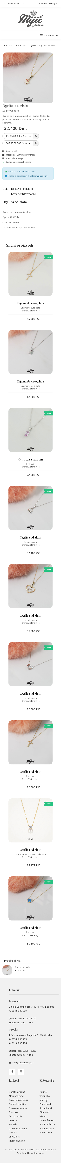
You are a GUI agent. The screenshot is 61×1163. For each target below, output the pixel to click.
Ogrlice (33, 45)
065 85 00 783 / (14, 3)
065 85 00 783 (19, 1039)
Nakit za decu (47, 1128)
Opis (5, 188)
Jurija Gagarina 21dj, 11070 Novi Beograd (32, 1006)
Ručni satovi (46, 1132)
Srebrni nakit (46, 1108)
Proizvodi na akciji (18, 1100)
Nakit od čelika (47, 1124)
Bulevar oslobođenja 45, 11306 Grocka (31, 1035)
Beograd (27, 162)
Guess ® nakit (47, 1120)
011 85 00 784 (19, 1043)
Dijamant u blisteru (45, 1114)
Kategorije (47, 1080)
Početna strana (17, 1091)
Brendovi (13, 1112)
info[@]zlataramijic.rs (23, 1062)
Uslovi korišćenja (18, 1128)
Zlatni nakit (21, 45)
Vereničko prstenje (45, 1098)
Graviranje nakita (18, 1108)
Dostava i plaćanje (22, 188)
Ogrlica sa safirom (30, 459)
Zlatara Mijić (17, 158)
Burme (43, 1091)
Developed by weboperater (30, 1153)
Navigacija (49, 35)
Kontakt (13, 1124)
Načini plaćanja (17, 1140)
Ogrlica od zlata (30, 537)
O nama (13, 1120)
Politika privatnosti (14, 1134)
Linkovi (14, 1080)
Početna (8, 45)
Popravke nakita (17, 1104)
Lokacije (14, 990)
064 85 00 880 (19, 1010)
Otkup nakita (15, 1116)
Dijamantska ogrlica (30, 303)
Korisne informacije (23, 194)
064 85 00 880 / (47, 3)
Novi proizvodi (16, 1095)
